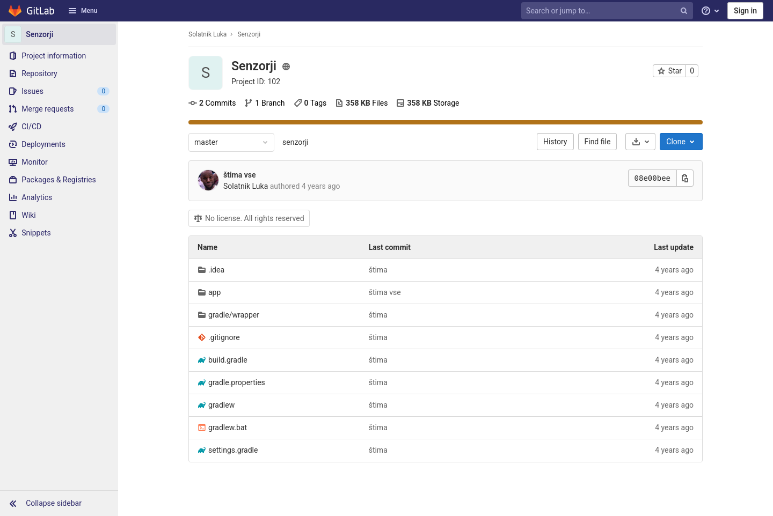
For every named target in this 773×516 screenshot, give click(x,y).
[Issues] (59, 91)
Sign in (745, 10)
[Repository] (59, 73)
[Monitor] (59, 162)
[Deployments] (59, 144)
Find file (598, 141)
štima (378, 270)
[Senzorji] (59, 34)
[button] (59, 503)
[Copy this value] (685, 178)
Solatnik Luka (207, 34)
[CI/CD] (59, 126)
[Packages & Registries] (59, 179)
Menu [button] (82, 10)
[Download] (640, 141)
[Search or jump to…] (608, 11)
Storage (427, 103)
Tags (310, 103)
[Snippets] (59, 232)
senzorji (295, 142)
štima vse (239, 175)
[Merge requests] (59, 108)
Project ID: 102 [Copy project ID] (255, 81)
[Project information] (59, 55)
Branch (264, 103)
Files (361, 103)
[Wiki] (59, 215)
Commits (212, 103)
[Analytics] (59, 197)
